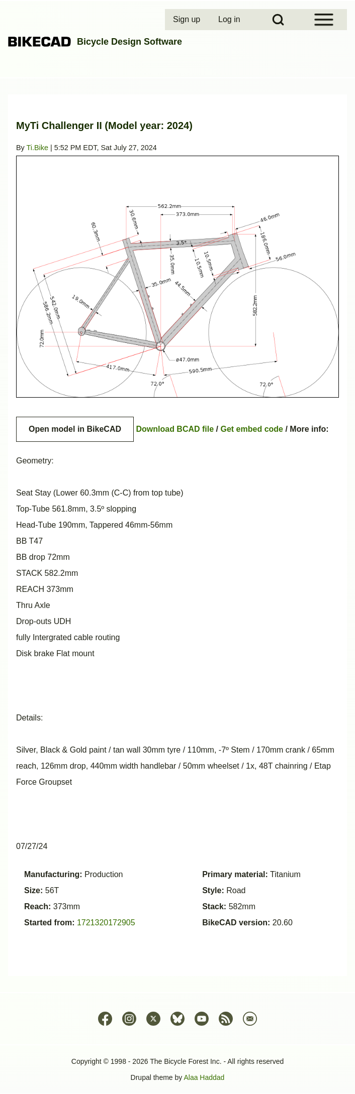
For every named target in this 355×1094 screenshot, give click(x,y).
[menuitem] (187, 19)
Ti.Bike (37, 148)
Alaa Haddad (204, 1077)
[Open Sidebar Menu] (324, 19)
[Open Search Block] (278, 19)
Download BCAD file (175, 429)
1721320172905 (106, 922)
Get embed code (252, 429)
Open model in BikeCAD (75, 429)
